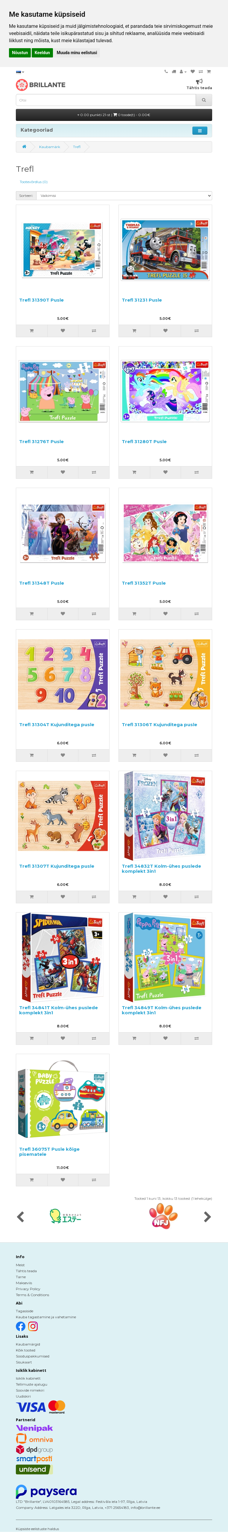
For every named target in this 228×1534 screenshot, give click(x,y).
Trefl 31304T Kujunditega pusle (56, 724)
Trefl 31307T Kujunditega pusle (56, 866)
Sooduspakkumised (32, 1356)
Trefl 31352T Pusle (144, 583)
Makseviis (24, 1283)
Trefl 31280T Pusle (144, 441)
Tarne (21, 1277)
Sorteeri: (26, 195)
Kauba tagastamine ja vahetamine (46, 1317)
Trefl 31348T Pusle (41, 583)
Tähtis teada (26, 1271)
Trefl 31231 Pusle (142, 300)
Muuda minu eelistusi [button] (77, 52)
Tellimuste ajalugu (31, 1384)
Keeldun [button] (42, 52)
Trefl (76, 147)
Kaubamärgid (28, 1344)
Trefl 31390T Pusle (41, 300)
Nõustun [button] (20, 52)
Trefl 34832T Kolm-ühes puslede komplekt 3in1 (161, 868)
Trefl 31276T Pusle (41, 441)
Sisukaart (24, 1362)
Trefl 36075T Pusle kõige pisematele (49, 1151)
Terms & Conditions (32, 1295)
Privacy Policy (28, 1289)
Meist (20, 1265)
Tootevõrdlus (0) (34, 182)
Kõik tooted (25, 1350)
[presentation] (20, 1217)
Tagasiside (24, 1311)
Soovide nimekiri (30, 1390)
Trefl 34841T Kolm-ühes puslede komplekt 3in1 (58, 1010)
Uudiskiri (23, 1396)
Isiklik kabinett (28, 1378)
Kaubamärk (49, 147)
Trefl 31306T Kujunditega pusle (159, 724)
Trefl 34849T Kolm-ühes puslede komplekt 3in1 (161, 1010)
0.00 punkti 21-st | (113, 114)
